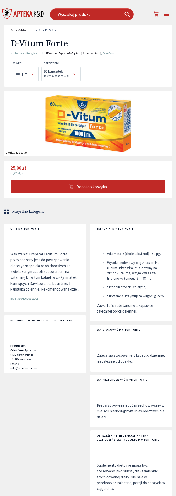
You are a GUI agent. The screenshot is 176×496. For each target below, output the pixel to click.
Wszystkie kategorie (25, 212)
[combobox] (92, 14)
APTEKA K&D (19, 29)
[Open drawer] (167, 14)
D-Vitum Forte (46, 29)
